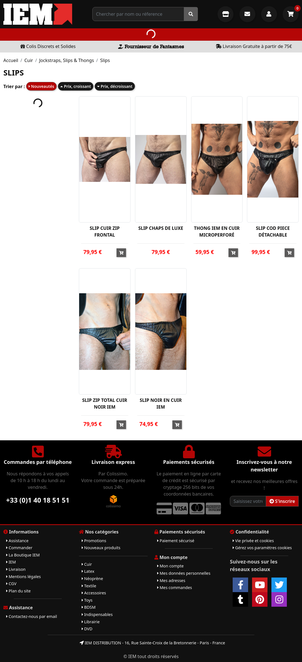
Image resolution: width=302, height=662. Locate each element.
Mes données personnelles (184, 573)
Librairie (91, 621)
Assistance (17, 540)
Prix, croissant (75, 86)
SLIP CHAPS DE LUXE (160, 228)
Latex (88, 571)
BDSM (89, 607)
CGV (11, 583)
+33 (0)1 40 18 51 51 (38, 500)
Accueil (10, 60)
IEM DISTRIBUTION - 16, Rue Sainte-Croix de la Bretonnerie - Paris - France (152, 642)
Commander (19, 547)
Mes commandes (174, 587)
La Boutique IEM (23, 555)
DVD (87, 628)
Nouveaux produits (101, 547)
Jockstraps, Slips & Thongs (66, 60)
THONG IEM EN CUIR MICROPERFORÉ (217, 231)
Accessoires (94, 592)
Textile (89, 585)
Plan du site (18, 591)
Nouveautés (41, 86)
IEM (11, 562)
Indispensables (97, 614)
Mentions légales (23, 576)
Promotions (94, 540)
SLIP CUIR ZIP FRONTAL (105, 231)
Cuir (28, 60)
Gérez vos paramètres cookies (262, 547)
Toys (87, 600)
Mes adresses (171, 580)
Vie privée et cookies (253, 540)
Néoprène (92, 578)
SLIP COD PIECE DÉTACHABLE (273, 231)
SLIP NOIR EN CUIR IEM (161, 403)
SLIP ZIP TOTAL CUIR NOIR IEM (104, 403)
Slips (105, 60)
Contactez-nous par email (31, 616)
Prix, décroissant (114, 86)
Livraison (16, 569)
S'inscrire (282, 501)
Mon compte (170, 566)
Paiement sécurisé (175, 540)
